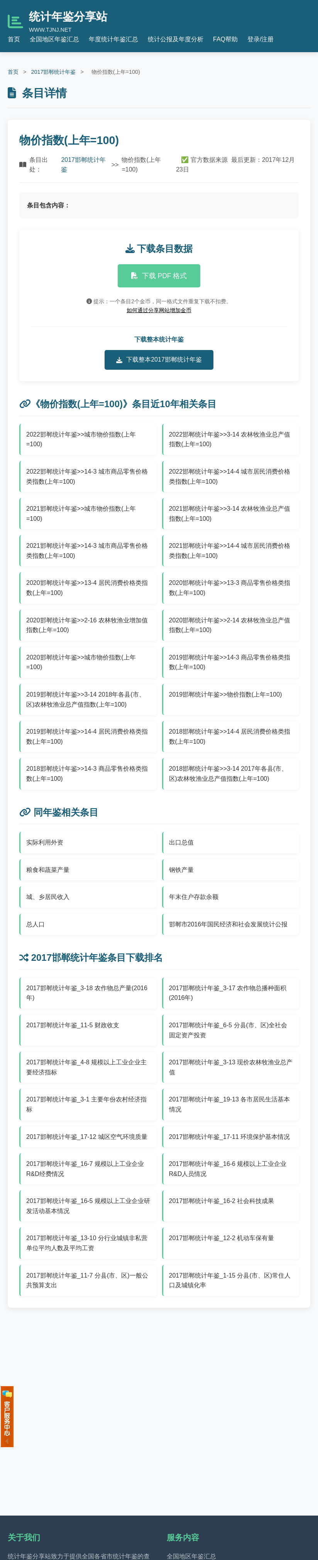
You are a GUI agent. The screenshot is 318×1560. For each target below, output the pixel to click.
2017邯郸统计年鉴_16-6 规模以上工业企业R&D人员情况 (228, 1169)
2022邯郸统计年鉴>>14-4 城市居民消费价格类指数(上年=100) (230, 476)
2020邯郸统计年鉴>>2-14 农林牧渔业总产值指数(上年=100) (230, 625)
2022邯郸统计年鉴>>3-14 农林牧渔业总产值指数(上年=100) (230, 439)
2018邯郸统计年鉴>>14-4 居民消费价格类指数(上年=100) (230, 736)
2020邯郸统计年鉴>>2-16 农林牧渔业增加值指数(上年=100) (87, 625)
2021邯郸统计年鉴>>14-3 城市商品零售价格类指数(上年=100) (87, 550)
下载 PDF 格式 (159, 276)
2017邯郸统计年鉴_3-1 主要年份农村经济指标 (86, 1104)
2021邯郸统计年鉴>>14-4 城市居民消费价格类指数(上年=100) (230, 550)
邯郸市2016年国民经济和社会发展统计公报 (228, 924)
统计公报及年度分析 (175, 39)
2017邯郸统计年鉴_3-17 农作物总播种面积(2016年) (228, 993)
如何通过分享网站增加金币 (159, 310)
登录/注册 (260, 39)
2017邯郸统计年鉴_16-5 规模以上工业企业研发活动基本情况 (88, 1206)
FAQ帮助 (225, 39)
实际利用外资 (44, 842)
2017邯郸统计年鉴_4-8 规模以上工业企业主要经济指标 (86, 1067)
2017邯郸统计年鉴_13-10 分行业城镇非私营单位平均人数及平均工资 (86, 1243)
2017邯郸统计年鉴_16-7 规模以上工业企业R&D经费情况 (85, 1169)
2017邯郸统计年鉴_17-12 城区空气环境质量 (86, 1136)
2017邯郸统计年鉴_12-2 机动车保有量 (221, 1238)
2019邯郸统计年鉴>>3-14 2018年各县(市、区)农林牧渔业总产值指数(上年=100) (85, 699)
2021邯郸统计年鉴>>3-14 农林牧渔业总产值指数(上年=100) (230, 513)
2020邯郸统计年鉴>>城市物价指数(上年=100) (81, 662)
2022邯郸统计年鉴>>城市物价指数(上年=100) (81, 439)
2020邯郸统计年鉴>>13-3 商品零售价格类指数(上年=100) (230, 587)
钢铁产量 (181, 870)
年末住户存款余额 (193, 897)
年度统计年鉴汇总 (113, 39)
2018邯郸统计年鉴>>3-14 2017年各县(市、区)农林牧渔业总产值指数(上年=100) (228, 773)
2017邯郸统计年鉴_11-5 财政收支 (72, 1025)
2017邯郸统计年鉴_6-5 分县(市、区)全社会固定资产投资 (228, 1030)
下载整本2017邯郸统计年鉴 (159, 359)
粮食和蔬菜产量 (47, 870)
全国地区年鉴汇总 (54, 39)
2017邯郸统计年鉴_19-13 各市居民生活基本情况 (229, 1104)
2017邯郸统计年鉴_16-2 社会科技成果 (221, 1201)
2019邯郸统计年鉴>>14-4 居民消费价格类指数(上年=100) (87, 736)
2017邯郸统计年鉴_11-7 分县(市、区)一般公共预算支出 (87, 1280)
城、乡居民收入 (47, 897)
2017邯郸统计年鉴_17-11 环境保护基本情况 (229, 1136)
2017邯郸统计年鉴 (53, 72)
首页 (14, 39)
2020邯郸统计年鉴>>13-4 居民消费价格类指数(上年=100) (87, 587)
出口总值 (181, 842)
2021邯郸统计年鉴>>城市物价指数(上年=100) (81, 513)
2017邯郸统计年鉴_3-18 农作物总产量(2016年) (86, 993)
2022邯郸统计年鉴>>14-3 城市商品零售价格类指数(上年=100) (87, 476)
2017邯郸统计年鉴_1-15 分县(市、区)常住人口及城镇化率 (230, 1280)
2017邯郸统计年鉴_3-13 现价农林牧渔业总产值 (231, 1067)
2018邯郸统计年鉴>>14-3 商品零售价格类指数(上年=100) (87, 773)
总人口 (35, 924)
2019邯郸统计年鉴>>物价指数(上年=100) (225, 694)
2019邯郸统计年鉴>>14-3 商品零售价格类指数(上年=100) (230, 662)
